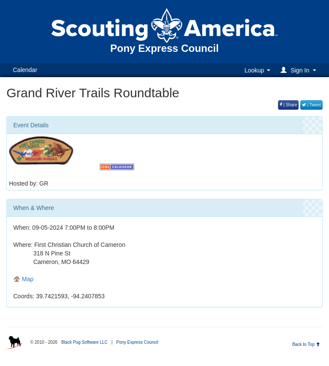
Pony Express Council (137, 342)
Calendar (25, 69)
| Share (288, 104)
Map (23, 279)
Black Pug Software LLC (84, 342)
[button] (300, 70)
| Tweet (311, 104)
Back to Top (306, 344)
